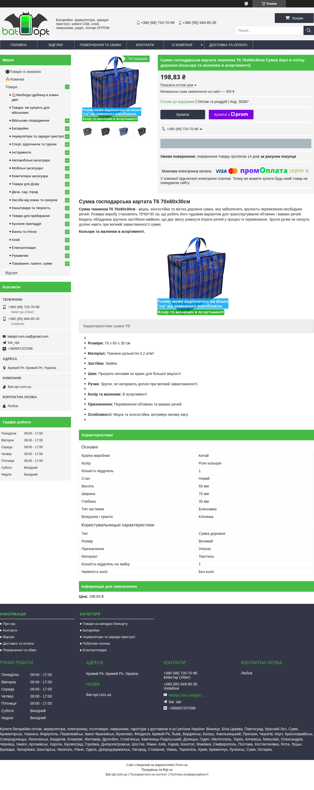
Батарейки (20, 128)
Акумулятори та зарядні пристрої (38, 136)
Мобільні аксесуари (27, 168)
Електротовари (24, 248)
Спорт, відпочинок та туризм (34, 144)
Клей (16, 240)
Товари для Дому (25, 184)
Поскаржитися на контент (148, 774)
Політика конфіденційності (189, 774)
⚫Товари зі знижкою (23, 72)
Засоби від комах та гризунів (34, 200)
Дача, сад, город (25, 192)
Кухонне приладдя (26, 224)
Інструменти (21, 152)
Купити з (231, 114)
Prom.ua (182, 765)
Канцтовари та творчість (31, 208)
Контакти (145, 45)
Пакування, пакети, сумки (32, 263)
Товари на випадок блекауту (105, 624)
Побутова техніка (96, 643)
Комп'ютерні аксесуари (30, 176)
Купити (182, 114)
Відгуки (56, 45)
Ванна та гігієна (24, 232)
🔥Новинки (14, 79)
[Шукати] (308, 30)
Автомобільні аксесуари (31, 160)
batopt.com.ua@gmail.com (28, 336)
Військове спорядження (30, 120)
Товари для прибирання (31, 216)
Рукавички (20, 256)
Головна (19, 45)
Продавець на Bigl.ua (157, 770)
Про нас (9, 624)
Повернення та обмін (100, 45)
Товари (11, 87)
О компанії (182, 45)
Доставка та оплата (228, 45)
